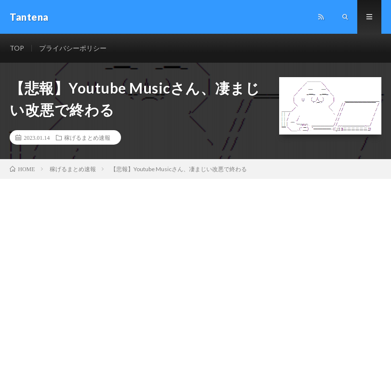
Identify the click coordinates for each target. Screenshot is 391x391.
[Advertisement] (195, 251)
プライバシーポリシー (73, 48)
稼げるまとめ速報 (87, 137)
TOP (17, 48)
